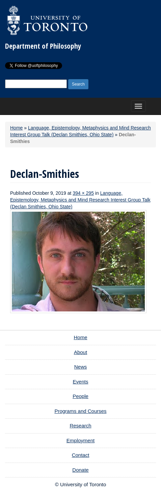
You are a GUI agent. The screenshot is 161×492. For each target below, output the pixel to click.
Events (80, 381)
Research (80, 425)
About (80, 352)
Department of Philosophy (43, 46)
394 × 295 (83, 193)
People (80, 396)
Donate (80, 470)
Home (16, 128)
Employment (80, 440)
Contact (80, 455)
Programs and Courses (80, 411)
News (80, 367)
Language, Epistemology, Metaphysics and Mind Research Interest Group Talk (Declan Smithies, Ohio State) (80, 199)
